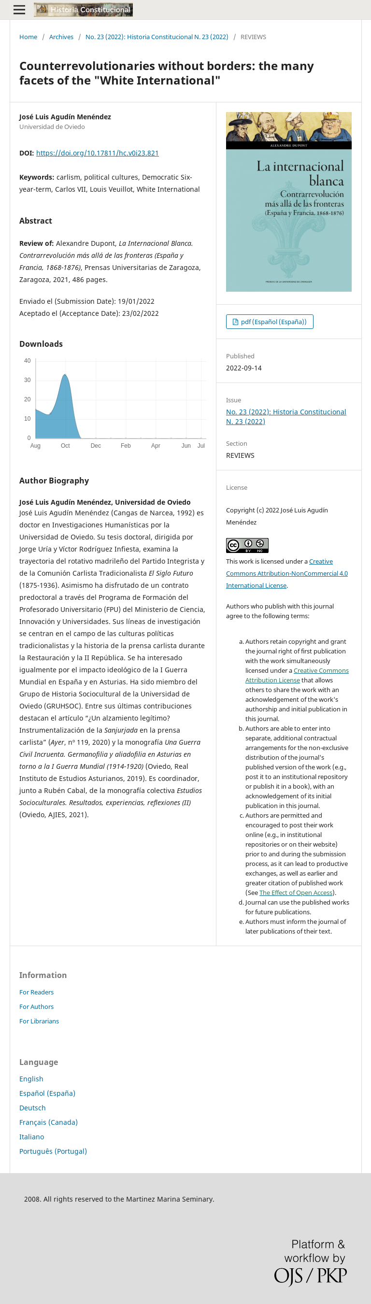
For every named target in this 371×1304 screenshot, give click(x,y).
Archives (61, 36)
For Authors (36, 1006)
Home (28, 36)
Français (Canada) (48, 1122)
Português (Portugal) (53, 1151)
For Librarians (39, 1021)
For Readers (36, 992)
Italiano (31, 1136)
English (31, 1078)
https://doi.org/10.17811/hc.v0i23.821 (97, 152)
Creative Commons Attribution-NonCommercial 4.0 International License (287, 573)
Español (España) (47, 1093)
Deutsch (32, 1107)
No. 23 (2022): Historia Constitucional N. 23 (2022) (157, 36)
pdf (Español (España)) (273, 321)
